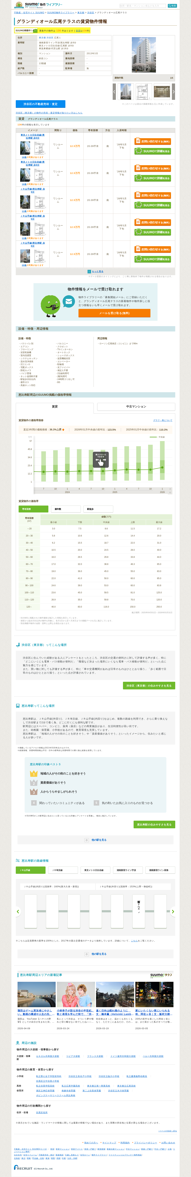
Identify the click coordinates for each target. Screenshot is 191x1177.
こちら (134, 941)
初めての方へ (91, 1142)
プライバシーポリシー (145, 1142)
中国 (64, 1158)
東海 (47, 1158)
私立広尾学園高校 (71, 1086)
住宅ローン (85, 1155)
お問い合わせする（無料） (152, 141)
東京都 (80, 12)
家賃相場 (101, 1149)
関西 (53, 1158)
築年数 (58, 509)
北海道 (17, 1158)
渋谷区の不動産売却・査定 (41, 104)
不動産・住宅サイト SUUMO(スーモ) (30, 1149)
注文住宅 (18, 1155)
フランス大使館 (95, 1056)
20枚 (24, 265)
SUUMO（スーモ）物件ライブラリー (38, 5)
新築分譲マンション (115, 1149)
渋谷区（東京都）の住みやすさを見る (149, 685)
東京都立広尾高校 (126, 1086)
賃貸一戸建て (90, 1149)
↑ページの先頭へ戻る (167, 1131)
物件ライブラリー (99, 1155)
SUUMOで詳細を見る (152, 151)
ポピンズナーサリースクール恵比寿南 (55, 1095)
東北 (23, 1158)
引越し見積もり (72, 1155)
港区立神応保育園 (45, 1090)
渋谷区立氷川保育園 (118, 1090)
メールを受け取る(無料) (114, 313)
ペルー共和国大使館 (153, 1056)
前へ (18, 911)
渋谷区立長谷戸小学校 (80, 1076)
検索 (174, 5)
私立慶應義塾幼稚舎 (137, 1076)
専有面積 (26, 509)
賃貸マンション (62, 1149)
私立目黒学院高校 (45, 1086)
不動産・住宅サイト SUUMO (29, 12)
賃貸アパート (77, 1149)
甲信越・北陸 (38, 1158)
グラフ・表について (162, 420)
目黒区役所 (42, 1112)
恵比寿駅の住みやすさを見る (154, 824)
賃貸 (78, 30)
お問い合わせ (168, 1142)
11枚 (24, 211)
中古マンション (133, 1149)
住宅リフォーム (30, 1155)
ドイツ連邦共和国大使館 (123, 1056)
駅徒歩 (90, 509)
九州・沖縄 (72, 1158)
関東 (29, 1158)
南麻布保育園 (68, 1090)
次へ (172, 911)
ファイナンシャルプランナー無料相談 (125, 1155)
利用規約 (125, 1142)
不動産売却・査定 (46, 1155)
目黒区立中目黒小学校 (47, 1081)
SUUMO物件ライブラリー (61, 12)
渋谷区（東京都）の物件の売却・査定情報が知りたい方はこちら (49, 113)
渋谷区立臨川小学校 (109, 1076)
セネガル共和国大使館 (47, 1056)
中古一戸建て (160, 1149)
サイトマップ (109, 1142)
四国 (58, 1158)
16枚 (24, 157)
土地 (170, 1149)
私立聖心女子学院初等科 (48, 1076)
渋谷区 (90, 12)
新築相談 (59, 1155)
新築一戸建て (147, 1149)
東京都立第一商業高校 (98, 1086)
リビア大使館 (73, 1056)
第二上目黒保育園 (92, 1090)
